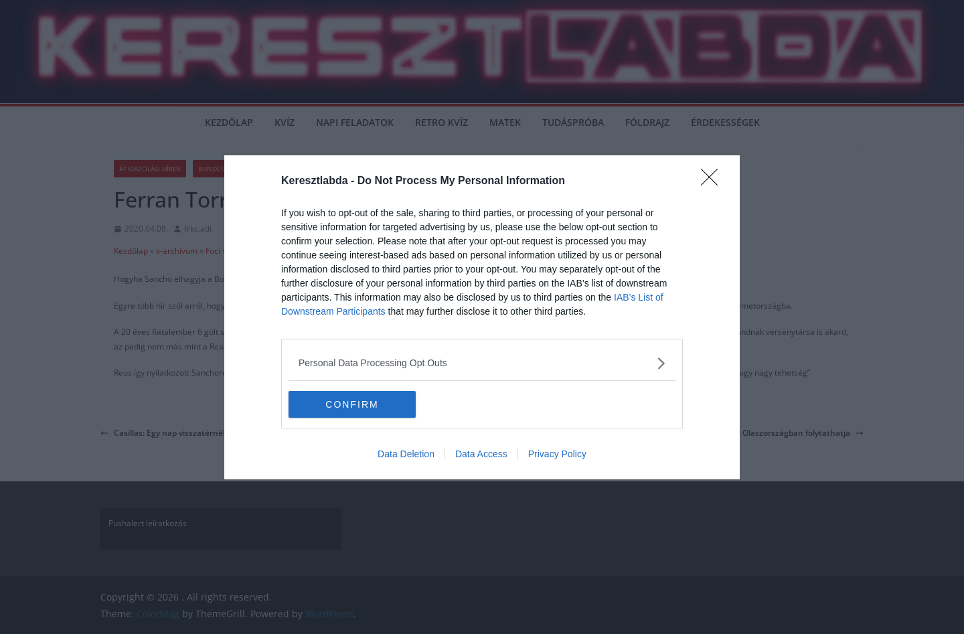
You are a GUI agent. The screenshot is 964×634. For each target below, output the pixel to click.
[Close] (713, 181)
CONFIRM (351, 403)
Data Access (481, 454)
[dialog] (482, 317)
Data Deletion (406, 454)
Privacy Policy (557, 454)
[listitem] (482, 363)
